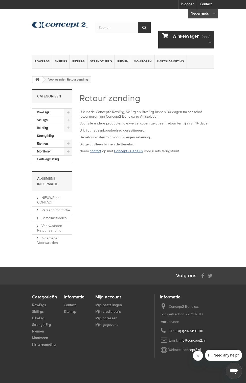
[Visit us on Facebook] (202, 275)
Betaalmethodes (53, 218)
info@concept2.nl (192, 340)
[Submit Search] (144, 27)
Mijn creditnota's (108, 312)
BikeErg (78, 61)
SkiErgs (61, 61)
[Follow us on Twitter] (210, 275)
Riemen (122, 61)
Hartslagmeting (170, 61)
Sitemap (70, 312)
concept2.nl (192, 350)
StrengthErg (101, 61)
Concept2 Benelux (128, 151)
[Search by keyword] (123, 27)
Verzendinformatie (55, 210)
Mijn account (108, 296)
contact (95, 151)
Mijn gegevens (106, 325)
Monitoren (143, 61)
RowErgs (42, 61)
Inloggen (187, 4)
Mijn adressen (106, 318)
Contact (206, 4)
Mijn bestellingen (108, 305)
